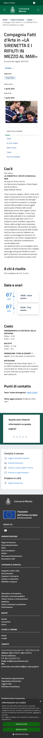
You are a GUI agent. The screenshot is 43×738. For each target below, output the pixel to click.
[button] (21, 734)
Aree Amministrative (9, 545)
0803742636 (32, 392)
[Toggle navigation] (4, 9)
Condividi (9, 68)
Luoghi (4, 638)
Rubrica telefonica (8, 655)
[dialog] (21, 718)
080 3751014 (26, 653)
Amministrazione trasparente (13, 698)
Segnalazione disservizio (11, 681)
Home (5, 19)
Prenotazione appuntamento (12, 678)
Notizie (4, 619)
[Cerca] (38, 10)
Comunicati (5, 621)
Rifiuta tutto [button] (21, 729)
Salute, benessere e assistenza (13, 604)
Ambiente (5, 601)
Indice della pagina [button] (14, 131)
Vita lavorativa (7, 573)
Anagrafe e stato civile (10, 570)
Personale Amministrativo (11, 556)
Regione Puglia (9, 2)
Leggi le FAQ (6, 683)
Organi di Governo (8, 542)
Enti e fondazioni (8, 550)
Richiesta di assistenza (10, 686)
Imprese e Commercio (10, 576)
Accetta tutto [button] (21, 724)
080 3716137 (14, 653)
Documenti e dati (8, 558)
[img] (35, 130)
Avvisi (3, 624)
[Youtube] (5, 530)
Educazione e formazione (11, 593)
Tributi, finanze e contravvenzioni (14, 599)
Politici (4, 553)
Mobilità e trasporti (9, 581)
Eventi (29, 19)
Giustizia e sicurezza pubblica (13, 596)
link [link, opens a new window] (9, 719)
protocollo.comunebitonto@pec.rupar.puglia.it (20, 666)
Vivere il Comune (17, 19)
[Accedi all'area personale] (34, 3)
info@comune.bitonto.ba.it (17, 661)
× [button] (40, 701)
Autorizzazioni (7, 607)
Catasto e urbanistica (9, 579)
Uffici (3, 547)
